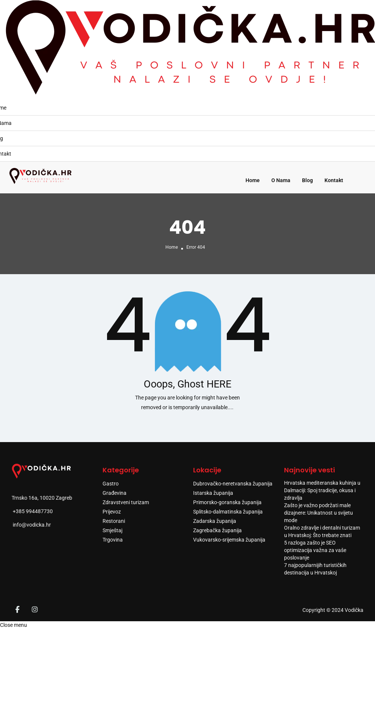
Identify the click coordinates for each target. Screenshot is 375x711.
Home (253, 180)
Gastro (111, 484)
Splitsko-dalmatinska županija (228, 512)
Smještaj (112, 530)
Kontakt (333, 180)
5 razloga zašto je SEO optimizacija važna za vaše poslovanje (315, 550)
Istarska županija (213, 493)
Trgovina (113, 540)
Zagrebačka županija (217, 530)
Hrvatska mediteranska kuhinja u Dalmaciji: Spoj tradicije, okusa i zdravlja (322, 490)
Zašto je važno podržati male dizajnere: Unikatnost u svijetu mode (318, 512)
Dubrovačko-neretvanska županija (232, 484)
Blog (307, 180)
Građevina (114, 493)
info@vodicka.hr (32, 525)
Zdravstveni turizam (126, 502)
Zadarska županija (214, 521)
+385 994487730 (33, 511)
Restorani (114, 521)
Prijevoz (112, 512)
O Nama (280, 180)
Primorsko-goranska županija (227, 502)
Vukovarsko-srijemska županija (229, 540)
